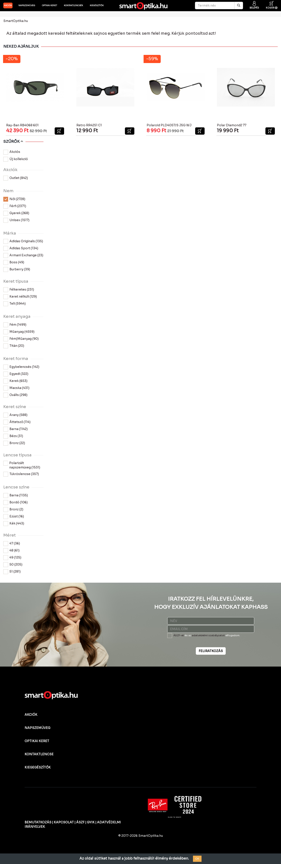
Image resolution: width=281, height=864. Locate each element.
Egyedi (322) (15, 374)
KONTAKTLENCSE (39, 754)
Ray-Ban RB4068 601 (22, 125)
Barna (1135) (15, 495)
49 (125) (12, 557)
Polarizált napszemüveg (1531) (21, 465)
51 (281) (12, 571)
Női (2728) (14, 199)
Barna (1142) (15, 429)
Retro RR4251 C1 (89, 125)
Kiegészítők (97, 5)
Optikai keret (49, 5)
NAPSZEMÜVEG (37, 728)
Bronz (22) (14, 443)
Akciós (11, 152)
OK (197, 858)
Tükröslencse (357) (21, 474)
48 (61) (11, 550)
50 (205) (12, 564)
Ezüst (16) (13, 516)
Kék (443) (13, 523)
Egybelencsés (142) (21, 367)
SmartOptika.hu (15, 21)
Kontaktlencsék (73, 5)
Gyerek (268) (16, 213)
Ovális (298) (15, 395)
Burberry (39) (16, 269)
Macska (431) (16, 388)
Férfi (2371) (14, 206)
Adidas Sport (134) (20, 248)
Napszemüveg (26, 5)
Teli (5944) (14, 303)
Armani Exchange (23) (23, 255)
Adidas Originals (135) (23, 241)
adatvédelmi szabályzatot (208, 635)
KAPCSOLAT (64, 822)
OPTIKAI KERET (37, 741)
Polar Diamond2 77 (231, 125)
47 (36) (11, 543)
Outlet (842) (15, 178)
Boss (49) (13, 262)
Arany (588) (15, 415)
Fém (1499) (14, 324)
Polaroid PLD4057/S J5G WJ (169, 125)
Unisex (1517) (16, 220)
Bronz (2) (13, 509)
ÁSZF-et (178, 635)
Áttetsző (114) (17, 422)
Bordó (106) (15, 502)
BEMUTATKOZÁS (38, 822)
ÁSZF (80, 822)
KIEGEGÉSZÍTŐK (38, 767)
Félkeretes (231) (18, 289)
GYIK (91, 822)
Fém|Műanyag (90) (21, 338)
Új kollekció (15, 159)
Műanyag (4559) (18, 331)
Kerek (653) (15, 381)
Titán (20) (13, 345)
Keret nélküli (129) (20, 296)
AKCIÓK (8, 5)
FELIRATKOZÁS (211, 651)
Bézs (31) (13, 436)
